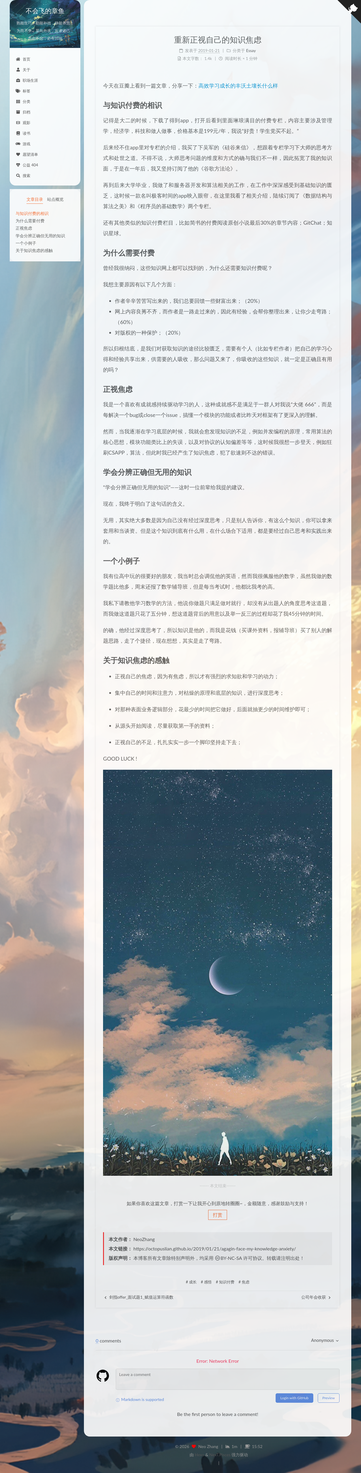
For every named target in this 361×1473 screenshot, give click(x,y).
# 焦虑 (244, 1282)
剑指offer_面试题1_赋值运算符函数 (139, 1297)
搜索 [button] (23, 175)
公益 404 (27, 165)
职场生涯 (27, 80)
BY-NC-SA (228, 1258)
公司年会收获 (316, 1297)
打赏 (217, 1215)
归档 (23, 112)
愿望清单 (27, 154)
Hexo (199, 1454)
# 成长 (191, 1282)
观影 (23, 122)
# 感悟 (206, 1282)
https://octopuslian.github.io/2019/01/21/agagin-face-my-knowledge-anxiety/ (214, 1248)
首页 (23, 59)
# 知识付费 (225, 1282)
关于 (23, 69)
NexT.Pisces (220, 1454)
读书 (23, 133)
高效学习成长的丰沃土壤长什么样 (238, 85)
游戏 (23, 143)
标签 (23, 90)
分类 (23, 101)
